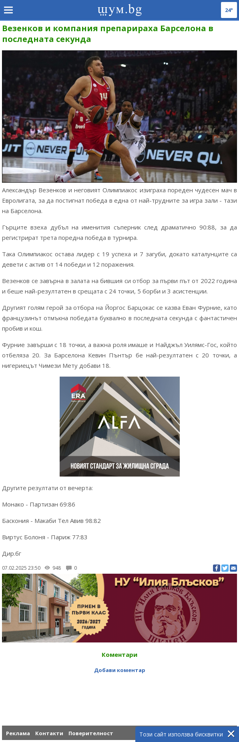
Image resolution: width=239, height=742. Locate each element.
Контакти (49, 733)
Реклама (18, 733)
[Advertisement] (119, 694)
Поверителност (90, 733)
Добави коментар (119, 670)
